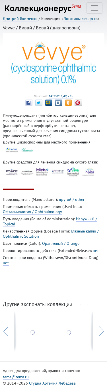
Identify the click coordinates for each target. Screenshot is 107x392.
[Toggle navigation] (94, 8)
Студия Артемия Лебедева (52, 383)
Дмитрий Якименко (20, 18)
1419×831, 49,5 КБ (61, 96)
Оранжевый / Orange (60, 243)
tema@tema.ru (16, 376)
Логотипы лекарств (80, 18)
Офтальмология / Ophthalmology (32, 211)
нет (96, 250)
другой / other (72, 199)
